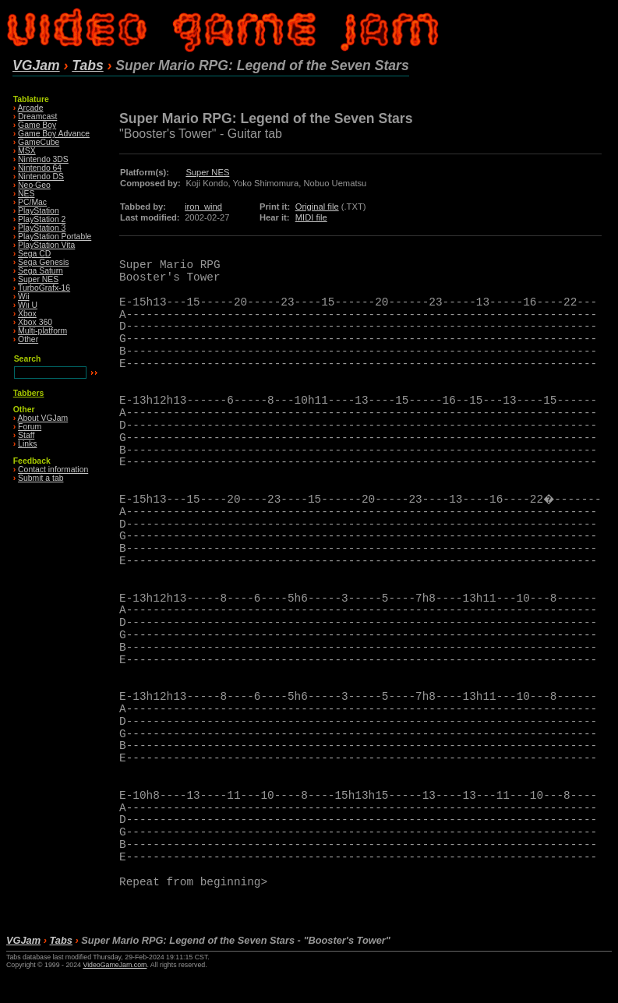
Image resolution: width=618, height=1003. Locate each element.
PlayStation (38, 211)
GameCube (38, 142)
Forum (29, 426)
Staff (26, 435)
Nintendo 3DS (43, 159)
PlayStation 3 (41, 228)
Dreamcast (37, 116)
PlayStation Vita (46, 245)
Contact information (53, 469)
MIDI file (311, 217)
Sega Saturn (40, 271)
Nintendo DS (41, 176)
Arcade (31, 108)
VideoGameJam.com (115, 965)
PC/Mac (32, 202)
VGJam (36, 65)
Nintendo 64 (40, 168)
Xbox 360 (35, 322)
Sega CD (34, 253)
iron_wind (203, 206)
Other (28, 339)
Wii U (27, 305)
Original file (317, 206)
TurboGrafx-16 (44, 288)
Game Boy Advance (54, 133)
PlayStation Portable (54, 236)
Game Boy (37, 125)
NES (26, 193)
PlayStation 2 (41, 219)
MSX (27, 151)
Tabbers (28, 393)
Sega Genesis (43, 262)
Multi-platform (42, 331)
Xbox (27, 313)
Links (27, 444)
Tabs (87, 65)
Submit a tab (40, 478)
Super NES (38, 279)
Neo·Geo (34, 185)
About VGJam (43, 418)
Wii (23, 296)
